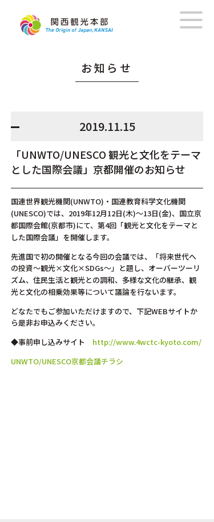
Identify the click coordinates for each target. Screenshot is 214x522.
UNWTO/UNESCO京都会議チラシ (67, 361)
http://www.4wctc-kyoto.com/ (146, 341)
